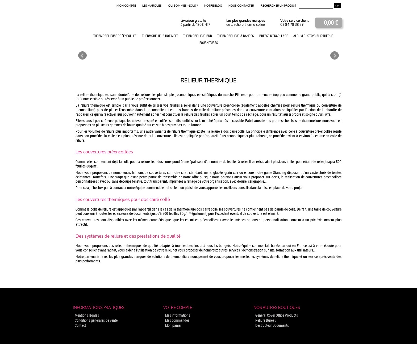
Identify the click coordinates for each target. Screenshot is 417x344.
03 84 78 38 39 (291, 24)
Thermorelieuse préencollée (114, 36)
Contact (80, 325)
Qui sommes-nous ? (183, 5)
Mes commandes (177, 320)
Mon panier (173, 325)
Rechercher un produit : (279, 5)
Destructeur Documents (272, 325)
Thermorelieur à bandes (235, 36)
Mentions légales (87, 315)
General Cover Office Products (276, 315)
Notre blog (213, 5)
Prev (82, 55)
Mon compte (126, 5)
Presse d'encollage (273, 36)
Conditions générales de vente (96, 320)
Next (334, 55)
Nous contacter (241, 5)
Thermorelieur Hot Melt (160, 36)
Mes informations (177, 315)
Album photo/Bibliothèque (313, 36)
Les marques (152, 5)
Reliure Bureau (265, 320)
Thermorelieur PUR (197, 36)
